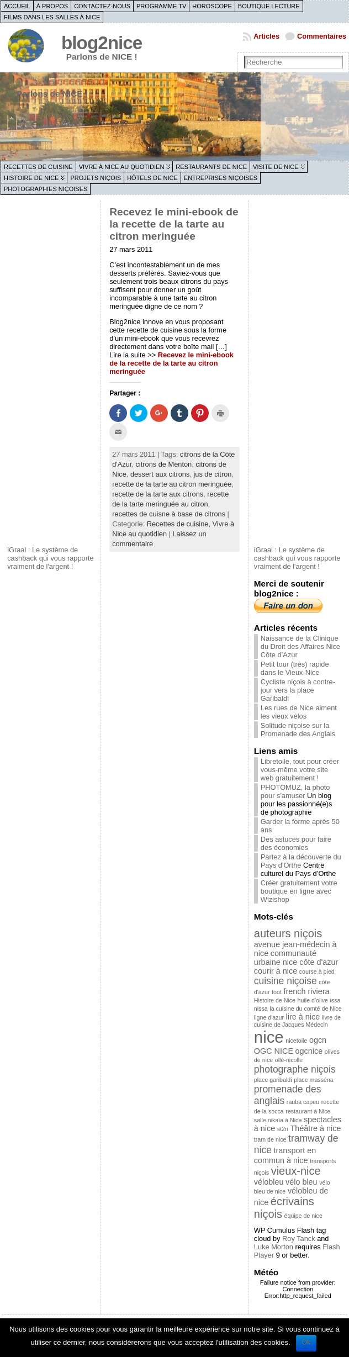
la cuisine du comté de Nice (305, 1008)
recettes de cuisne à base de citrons (168, 514)
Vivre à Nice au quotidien (122, 166)
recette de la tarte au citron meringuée (171, 484)
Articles (266, 36)
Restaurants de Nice (211, 166)
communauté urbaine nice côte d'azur (296, 958)
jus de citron (212, 474)
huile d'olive (313, 1000)
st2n (282, 1129)
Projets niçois (95, 178)
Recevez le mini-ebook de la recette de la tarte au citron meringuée (174, 224)
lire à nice (303, 1016)
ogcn (317, 1040)
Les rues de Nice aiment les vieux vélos (299, 712)
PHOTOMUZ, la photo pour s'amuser (295, 791)
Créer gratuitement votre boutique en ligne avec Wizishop (299, 891)
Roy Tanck (298, 1238)
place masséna (314, 1079)
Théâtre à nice (315, 1128)
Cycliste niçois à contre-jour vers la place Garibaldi (298, 690)
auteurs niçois (288, 933)
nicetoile (296, 1040)
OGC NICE (273, 1051)
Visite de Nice (276, 166)
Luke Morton (273, 1247)
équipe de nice (303, 1215)
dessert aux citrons (159, 474)
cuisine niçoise (285, 980)
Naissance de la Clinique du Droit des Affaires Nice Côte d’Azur (300, 646)
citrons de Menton (163, 464)
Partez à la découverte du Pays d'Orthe (301, 861)
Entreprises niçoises (220, 178)
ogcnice (309, 1051)
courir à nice (275, 971)
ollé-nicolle (289, 1060)
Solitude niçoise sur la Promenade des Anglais (298, 729)
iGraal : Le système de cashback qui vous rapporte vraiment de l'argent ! (50, 558)
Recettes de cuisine (38, 166)
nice (269, 1037)
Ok (306, 1342)
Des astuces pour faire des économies (296, 843)
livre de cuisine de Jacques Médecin (297, 1021)
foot (277, 992)
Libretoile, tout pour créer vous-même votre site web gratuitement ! (300, 769)
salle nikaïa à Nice (278, 1120)
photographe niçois (295, 1069)
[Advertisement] (51, 371)
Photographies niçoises (45, 189)
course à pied (317, 971)
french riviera (306, 991)
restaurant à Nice (307, 1111)
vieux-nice (296, 1171)
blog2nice (101, 43)
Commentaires (321, 36)
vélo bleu (301, 1182)
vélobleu (269, 1182)
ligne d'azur (269, 1017)
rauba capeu (303, 1102)
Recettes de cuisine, (180, 524)
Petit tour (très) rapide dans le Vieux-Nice (295, 668)
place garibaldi (273, 1079)
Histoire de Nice (31, 178)
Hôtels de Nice (152, 178)
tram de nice (270, 1139)
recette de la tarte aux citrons (157, 494)
